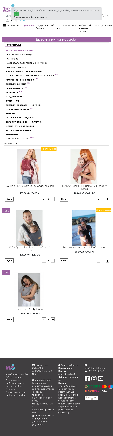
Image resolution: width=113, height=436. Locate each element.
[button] (13, 45)
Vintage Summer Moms (18, 130)
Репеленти (14, 92)
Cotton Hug (12, 101)
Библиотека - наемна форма (86, 28)
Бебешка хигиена (18, 84)
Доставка (106, 25)
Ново (52, 25)
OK (16, 14)
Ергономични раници (19, 54)
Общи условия (13, 377)
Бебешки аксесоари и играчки (23, 105)
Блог (97, 25)
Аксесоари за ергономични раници (27, 63)
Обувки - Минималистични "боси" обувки (32, 75)
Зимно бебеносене (17, 67)
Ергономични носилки (19, 50)
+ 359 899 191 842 (94, 371)
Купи (9, 199)
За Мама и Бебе (16, 88)
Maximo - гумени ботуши (22, 80)
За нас (59, 27)
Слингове (12, 59)
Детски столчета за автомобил (24, 71)
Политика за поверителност (30, 17)
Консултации (70, 25)
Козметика (12, 134)
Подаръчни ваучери (42, 27)
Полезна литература (20, 139)
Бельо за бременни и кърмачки (24, 122)
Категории (11, 25)
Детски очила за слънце (20, 126)
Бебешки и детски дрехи (20, 118)
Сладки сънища (15, 96)
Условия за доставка (17, 374)
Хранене (10, 113)
